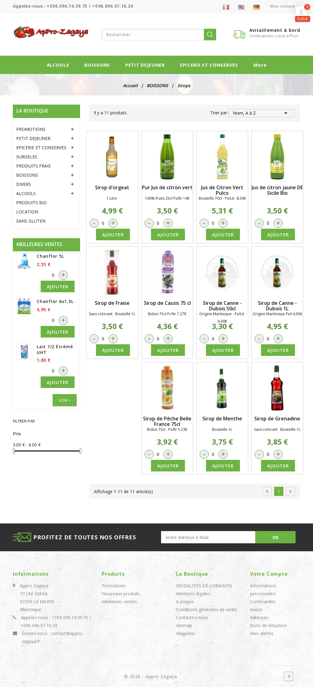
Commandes (263, 601)
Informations (31, 574)
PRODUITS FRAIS (33, 166)
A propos (185, 601)
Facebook (288, 676)
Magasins (185, 633)
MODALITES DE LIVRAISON (204, 586)
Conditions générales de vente (206, 609)
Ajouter (57, 286)
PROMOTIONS (31, 129)
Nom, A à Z (261, 113)
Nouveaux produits (121, 594)
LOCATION (27, 212)
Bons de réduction (268, 625)
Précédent (267, 491)
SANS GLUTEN (31, 221)
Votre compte (269, 574)
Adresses (259, 617)
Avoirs (256, 609)
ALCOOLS (58, 65)
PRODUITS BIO (31, 202)
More (260, 65)
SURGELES (26, 157)
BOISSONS (97, 65)
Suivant (290, 491)
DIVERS (23, 184)
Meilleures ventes (119, 601)
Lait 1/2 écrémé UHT (55, 349)
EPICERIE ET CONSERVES (209, 65)
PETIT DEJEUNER (145, 65)
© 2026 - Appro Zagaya (150, 676)
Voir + (65, 400)
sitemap (184, 625)
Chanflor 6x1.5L (55, 301)
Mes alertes (262, 633)
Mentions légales (193, 594)
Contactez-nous (192, 617)
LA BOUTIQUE (32, 110)
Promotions (114, 586)
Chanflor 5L (50, 256)
